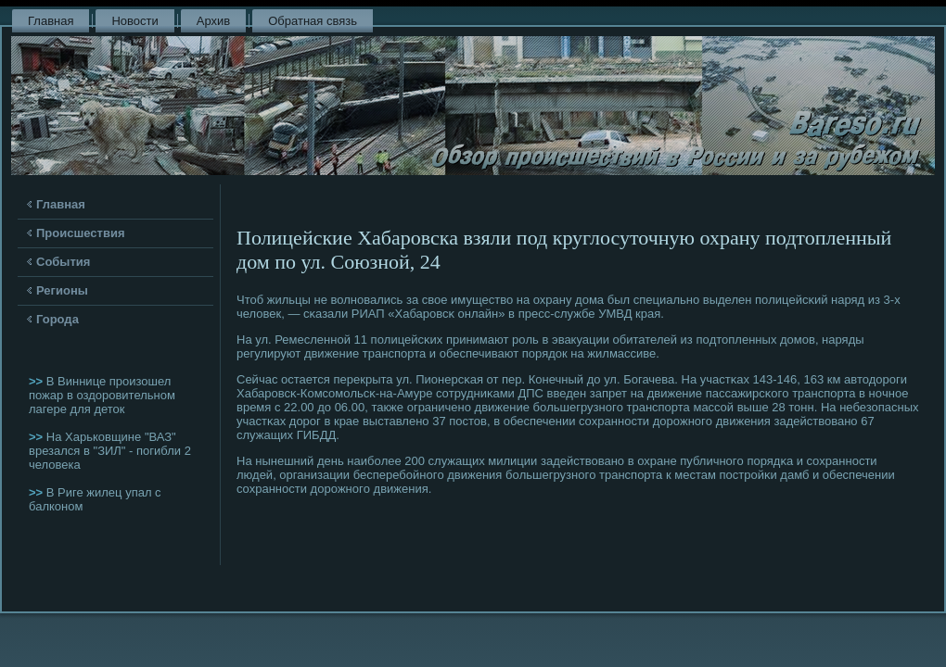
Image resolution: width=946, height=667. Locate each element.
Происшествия (80, 233)
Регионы (62, 290)
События (63, 262)
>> (37, 381)
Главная (50, 21)
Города (57, 319)
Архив (213, 21)
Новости (134, 21)
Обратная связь (312, 21)
